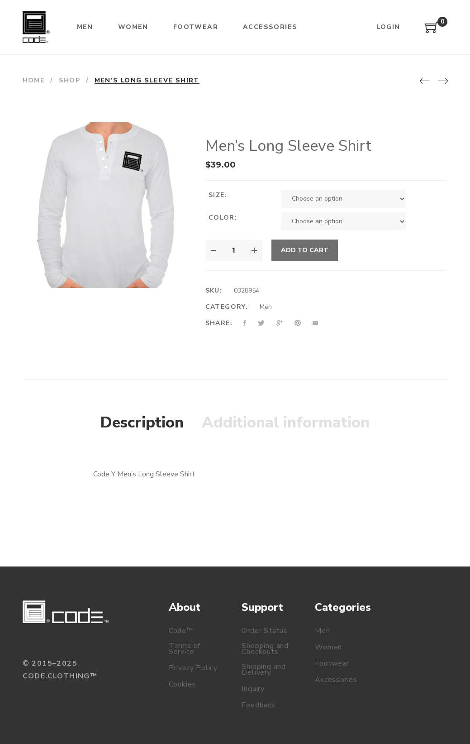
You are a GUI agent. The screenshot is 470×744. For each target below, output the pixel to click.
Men (266, 306)
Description (142, 422)
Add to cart (304, 250)
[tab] (142, 423)
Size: (218, 195)
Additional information (286, 422)
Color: (223, 217)
